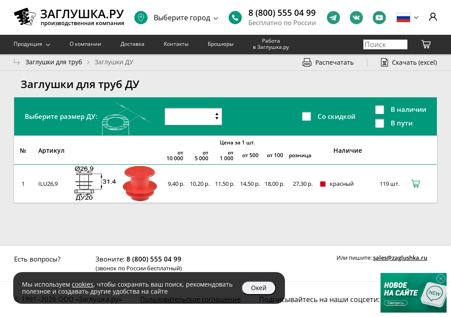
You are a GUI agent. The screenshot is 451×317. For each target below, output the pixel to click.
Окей (258, 288)
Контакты (176, 44)
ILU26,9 (48, 184)
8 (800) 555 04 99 (282, 13)
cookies (82, 284)
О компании (85, 44)
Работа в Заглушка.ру (271, 44)
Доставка (132, 44)
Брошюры (220, 44)
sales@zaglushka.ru (400, 258)
